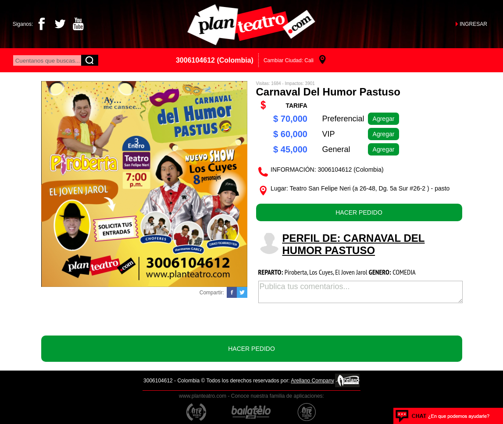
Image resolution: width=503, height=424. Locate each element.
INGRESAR (473, 24)
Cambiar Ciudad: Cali (289, 60)
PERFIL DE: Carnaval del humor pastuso (353, 244)
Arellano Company (312, 381)
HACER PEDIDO (358, 212)
